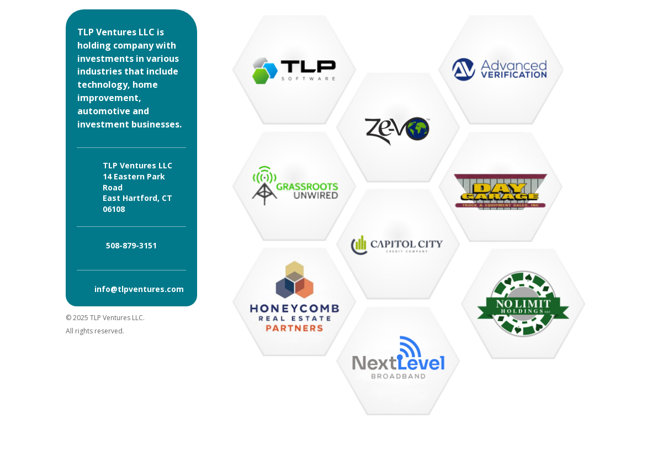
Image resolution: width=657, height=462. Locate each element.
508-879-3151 (131, 245)
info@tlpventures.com (139, 289)
